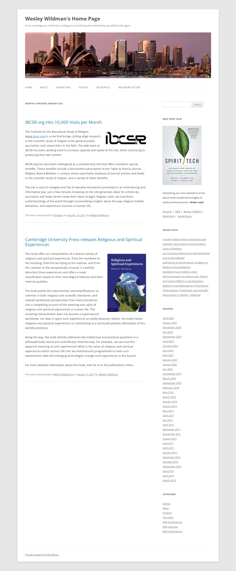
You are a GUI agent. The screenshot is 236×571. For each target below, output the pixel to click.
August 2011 (170, 438)
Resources (103, 87)
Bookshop (168, 216)
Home (28, 87)
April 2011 (168, 448)
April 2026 (168, 318)
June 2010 (168, 471)
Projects (58, 215)
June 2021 (168, 350)
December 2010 (171, 457)
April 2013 (168, 415)
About (44, 87)
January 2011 (170, 452)
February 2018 (171, 387)
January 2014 (170, 401)
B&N (177, 211)
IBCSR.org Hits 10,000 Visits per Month (63, 122)
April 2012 (168, 425)
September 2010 (172, 466)
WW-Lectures (170, 527)
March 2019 (169, 378)
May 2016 (168, 392)
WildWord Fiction (129, 87)
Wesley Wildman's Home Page (62, 18)
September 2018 (172, 383)
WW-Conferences (172, 522)
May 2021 (168, 355)
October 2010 (170, 462)
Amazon (167, 211)
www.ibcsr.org (35, 136)
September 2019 (172, 374)
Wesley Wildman (99, 215)
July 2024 (168, 332)
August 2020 (170, 364)
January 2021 (170, 360)
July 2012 (168, 420)
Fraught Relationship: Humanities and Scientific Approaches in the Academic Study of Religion (184, 244)
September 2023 (172, 336)
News (166, 508)
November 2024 (172, 327)
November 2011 (172, 434)
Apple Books (185, 216)
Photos (83, 87)
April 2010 (168, 476)
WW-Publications (63, 374)
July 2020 (168, 369)
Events (166, 503)
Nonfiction (63, 87)
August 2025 (170, 323)
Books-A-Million (193, 211)
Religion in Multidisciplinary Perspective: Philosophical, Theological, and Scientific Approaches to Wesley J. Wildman (186, 290)
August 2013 (170, 406)
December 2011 (171, 429)
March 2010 (169, 480)
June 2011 (168, 443)
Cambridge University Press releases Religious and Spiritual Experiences (83, 241)
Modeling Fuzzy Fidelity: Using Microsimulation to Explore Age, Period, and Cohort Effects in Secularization (185, 276)
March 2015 (169, 397)
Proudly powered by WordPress (42, 554)
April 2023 (168, 341)
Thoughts (168, 517)
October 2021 (170, 346)
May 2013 (168, 411)
